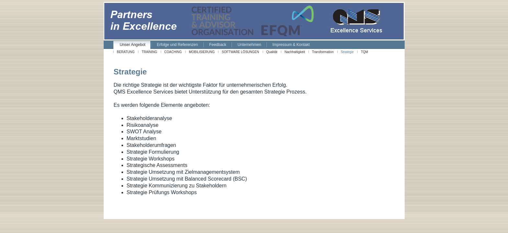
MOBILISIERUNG (201, 52)
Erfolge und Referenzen (177, 44)
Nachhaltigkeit (294, 52)
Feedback (217, 44)
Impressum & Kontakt (291, 44)
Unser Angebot (132, 44)
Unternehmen (249, 44)
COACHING (173, 52)
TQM (364, 52)
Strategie (347, 52)
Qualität (271, 52)
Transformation (323, 52)
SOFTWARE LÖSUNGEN (240, 52)
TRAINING (149, 52)
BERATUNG (126, 52)
